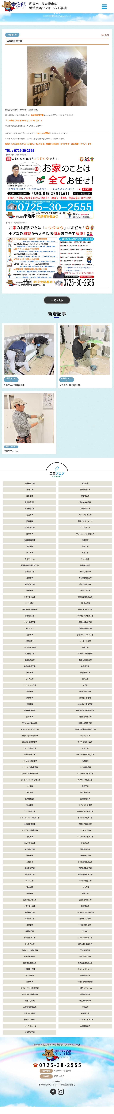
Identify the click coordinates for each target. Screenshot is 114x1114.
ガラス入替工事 (85, 572)
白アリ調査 (30, 603)
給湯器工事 (12, 35)
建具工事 (85, 679)
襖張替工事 (85, 496)
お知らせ (29, 862)
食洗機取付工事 (85, 1001)
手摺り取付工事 (29, 906)
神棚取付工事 (30, 919)
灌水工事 (29, 534)
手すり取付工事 (29, 597)
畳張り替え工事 (85, 692)
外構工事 (29, 591)
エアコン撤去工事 (29, 748)
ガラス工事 (30, 679)
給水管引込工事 (85, 957)
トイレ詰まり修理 (29, 647)
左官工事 (29, 635)
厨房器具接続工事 (29, 963)
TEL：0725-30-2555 (19, 151)
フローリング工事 (29, 685)
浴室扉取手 (30, 641)
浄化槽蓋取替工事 (85, 578)
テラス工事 (85, 843)
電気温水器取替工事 (85, 875)
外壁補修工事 (30, 654)
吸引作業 (85, 483)
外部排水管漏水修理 (85, 982)
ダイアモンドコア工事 (85, 635)
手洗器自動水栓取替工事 (30, 565)
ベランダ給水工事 (85, 881)
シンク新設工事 (29, 622)
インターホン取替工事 (85, 774)
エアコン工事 (85, 736)
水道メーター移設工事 (30, 950)
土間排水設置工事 (29, 1007)
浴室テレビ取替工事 (29, 610)
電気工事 (29, 546)
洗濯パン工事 (85, 591)
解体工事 (29, 698)
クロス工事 (85, 887)
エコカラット (85, 527)
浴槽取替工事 (30, 572)
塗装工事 (85, 893)
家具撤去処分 (85, 565)
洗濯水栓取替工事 (85, 622)
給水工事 (29, 717)
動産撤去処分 (30, 502)
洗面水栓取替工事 (29, 900)
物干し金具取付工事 (85, 610)
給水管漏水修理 (29, 957)
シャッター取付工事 (29, 761)
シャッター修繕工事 (85, 938)
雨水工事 (29, 805)
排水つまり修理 (29, 1013)
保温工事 (29, 515)
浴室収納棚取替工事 (85, 597)
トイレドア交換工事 (85, 818)
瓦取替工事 (85, 906)
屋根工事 (85, 786)
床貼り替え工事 (29, 843)
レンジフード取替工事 (30, 830)
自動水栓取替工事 (85, 628)
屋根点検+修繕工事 (85, 944)
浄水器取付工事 (29, 969)
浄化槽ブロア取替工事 (85, 616)
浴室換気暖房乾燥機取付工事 (85, 729)
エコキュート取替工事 (85, 1020)
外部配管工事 (85, 994)
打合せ (85, 931)
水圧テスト (30, 628)
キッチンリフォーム (85, 969)
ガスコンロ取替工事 (85, 780)
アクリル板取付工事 (85, 742)
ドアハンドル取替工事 (30, 767)
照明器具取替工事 (85, 868)
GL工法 (85, 685)
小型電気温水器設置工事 (85, 711)
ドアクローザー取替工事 (85, 912)
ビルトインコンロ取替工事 (29, 818)
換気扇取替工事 (29, 824)
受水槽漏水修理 (29, 711)
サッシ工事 (85, 559)
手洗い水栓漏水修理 (29, 723)
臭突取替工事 (30, 868)
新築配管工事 (30, 584)
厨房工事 (29, 704)
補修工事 (85, 540)
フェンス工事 (30, 944)
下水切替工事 (85, 950)
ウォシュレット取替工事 (85, 534)
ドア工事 (29, 786)
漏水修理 (29, 792)
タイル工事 (30, 881)
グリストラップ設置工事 (30, 988)
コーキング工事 (85, 830)
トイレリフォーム (29, 1026)
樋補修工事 (30, 931)
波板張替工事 (85, 849)
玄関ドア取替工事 (85, 824)
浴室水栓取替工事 (85, 900)
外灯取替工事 (30, 875)
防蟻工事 (29, 521)
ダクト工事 (30, 490)
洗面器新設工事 (29, 540)
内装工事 (29, 893)
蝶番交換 (29, 496)
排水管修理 (30, 976)
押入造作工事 (85, 603)
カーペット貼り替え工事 (85, 755)
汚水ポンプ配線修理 (85, 654)
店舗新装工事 (85, 509)
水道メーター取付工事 (30, 736)
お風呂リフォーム (11, 379)
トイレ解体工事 (85, 767)
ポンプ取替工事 (29, 811)
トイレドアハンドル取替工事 (29, 780)
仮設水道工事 (85, 673)
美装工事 (85, 546)
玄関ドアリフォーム (85, 521)
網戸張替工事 (30, 849)
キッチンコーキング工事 (30, 729)
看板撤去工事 (30, 660)
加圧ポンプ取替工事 (29, 742)
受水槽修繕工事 (85, 502)
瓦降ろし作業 (30, 1001)
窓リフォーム (30, 559)
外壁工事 (29, 578)
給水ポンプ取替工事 (85, 704)
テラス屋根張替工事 (85, 862)
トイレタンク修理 (85, 805)
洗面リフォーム (11, 447)
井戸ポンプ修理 (85, 919)
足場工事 (85, 553)
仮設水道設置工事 (85, 723)
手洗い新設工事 (85, 584)
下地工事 (85, 1007)
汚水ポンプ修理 (85, 698)
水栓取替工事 (30, 527)
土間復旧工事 (85, 1026)
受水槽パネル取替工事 (85, 811)
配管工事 (29, 982)
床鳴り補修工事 (29, 755)
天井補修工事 (30, 483)
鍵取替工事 (85, 666)
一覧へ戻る (57, 300)
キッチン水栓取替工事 (30, 774)
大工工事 (29, 553)
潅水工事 (29, 673)
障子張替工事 (85, 490)
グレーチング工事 (85, 515)
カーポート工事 (85, 641)
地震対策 (85, 761)
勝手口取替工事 (29, 666)
